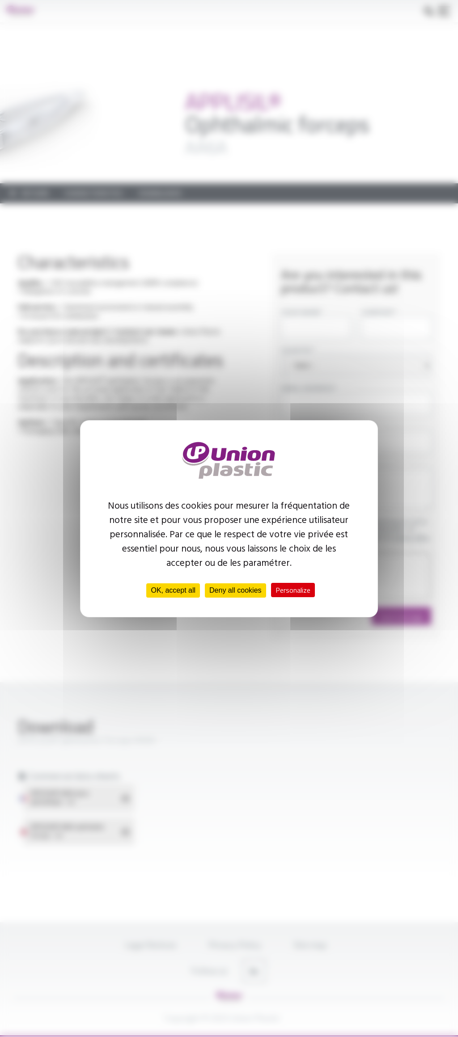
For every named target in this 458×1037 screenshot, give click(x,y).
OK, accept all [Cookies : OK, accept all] (173, 590)
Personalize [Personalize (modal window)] (293, 590)
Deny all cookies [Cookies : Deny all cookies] (235, 590)
